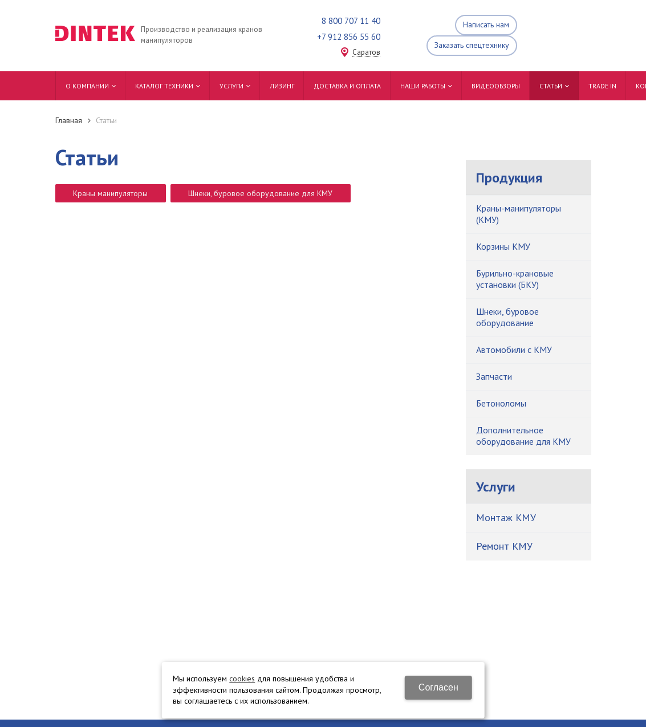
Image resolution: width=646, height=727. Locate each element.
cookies (242, 678)
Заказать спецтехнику (471, 45)
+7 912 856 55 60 (348, 36)
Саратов (366, 52)
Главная (68, 120)
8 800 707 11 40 (351, 20)
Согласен (438, 687)
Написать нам (486, 24)
